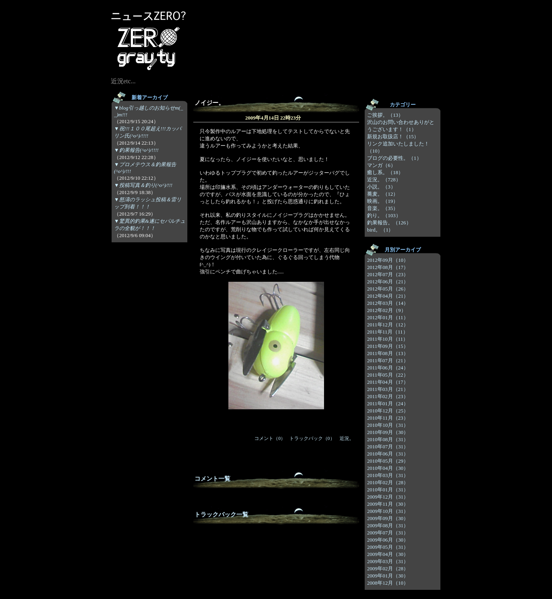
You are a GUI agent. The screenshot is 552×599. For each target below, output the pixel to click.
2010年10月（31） (388, 425)
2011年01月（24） (388, 404)
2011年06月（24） (388, 368)
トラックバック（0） (312, 438)
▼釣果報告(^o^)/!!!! (136, 150)
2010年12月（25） (388, 411)
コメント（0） (269, 438)
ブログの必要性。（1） (394, 158)
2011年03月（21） (388, 389)
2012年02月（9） (386, 310)
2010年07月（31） (388, 447)
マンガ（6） (381, 165)
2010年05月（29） (388, 461)
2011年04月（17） (388, 382)
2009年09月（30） (388, 518)
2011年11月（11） (387, 332)
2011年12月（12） (388, 325)
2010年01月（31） (388, 490)
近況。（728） (384, 180)
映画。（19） (382, 201)
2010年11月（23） (388, 418)
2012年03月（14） (388, 303)
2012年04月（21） (388, 296)
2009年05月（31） (388, 547)
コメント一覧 (212, 478)
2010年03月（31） (388, 475)
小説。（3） (381, 187)
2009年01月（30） (388, 576)
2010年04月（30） (388, 468)
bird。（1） (380, 230)
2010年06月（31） (388, 454)
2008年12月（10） (388, 583)
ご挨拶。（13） (385, 115)
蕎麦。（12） (382, 194)
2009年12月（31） (388, 497)
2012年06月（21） (388, 282)
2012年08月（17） (388, 267)
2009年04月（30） (388, 554)
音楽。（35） (382, 208)
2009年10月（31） (388, 511)
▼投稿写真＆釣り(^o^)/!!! (143, 185)
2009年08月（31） (388, 525)
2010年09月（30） (388, 432)
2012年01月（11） (388, 317)
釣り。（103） (384, 215)
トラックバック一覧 (221, 514)
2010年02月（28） (388, 482)
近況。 (347, 438)
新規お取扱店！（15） (393, 136)
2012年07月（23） (388, 274)
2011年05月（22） (388, 375)
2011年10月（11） (387, 339)
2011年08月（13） (388, 353)
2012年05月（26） (388, 289)
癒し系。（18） (385, 172)
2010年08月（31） (388, 439)
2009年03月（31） (388, 561)
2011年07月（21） (388, 360)
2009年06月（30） (388, 540)
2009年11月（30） (388, 504)
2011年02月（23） (388, 396)
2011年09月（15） (388, 346)
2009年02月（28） (388, 569)
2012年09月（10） (388, 260)
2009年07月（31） (388, 533)
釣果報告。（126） (389, 223)
